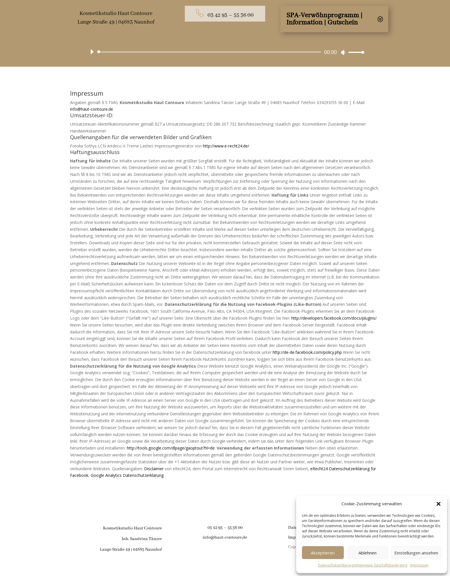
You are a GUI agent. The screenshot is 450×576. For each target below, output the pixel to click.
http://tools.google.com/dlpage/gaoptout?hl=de (171, 448)
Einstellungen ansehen (416, 553)
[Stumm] (343, 52)
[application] (225, 52)
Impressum (419, 565)
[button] (438, 504)
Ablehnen (367, 553)
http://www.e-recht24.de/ (226, 146)
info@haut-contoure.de (91, 109)
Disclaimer (154, 468)
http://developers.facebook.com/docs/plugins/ (334, 318)
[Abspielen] (91, 51)
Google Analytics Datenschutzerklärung (127, 475)
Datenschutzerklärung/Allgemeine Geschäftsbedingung (362, 565)
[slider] (210, 52)
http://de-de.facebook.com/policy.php (307, 352)
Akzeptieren (323, 553)
